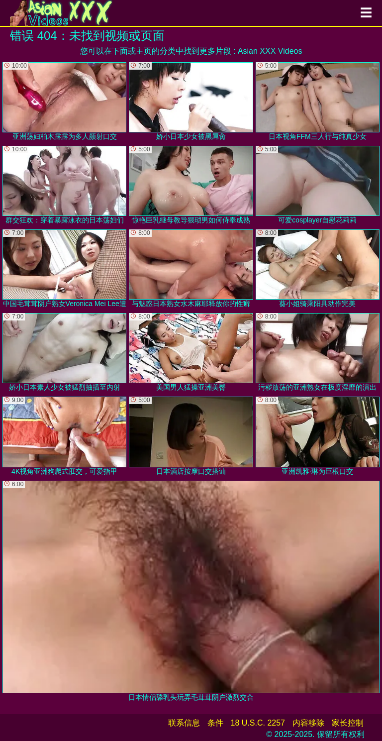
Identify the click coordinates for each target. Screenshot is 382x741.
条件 (215, 723)
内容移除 (308, 723)
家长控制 (348, 723)
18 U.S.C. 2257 (258, 723)
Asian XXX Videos (270, 51)
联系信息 (184, 723)
